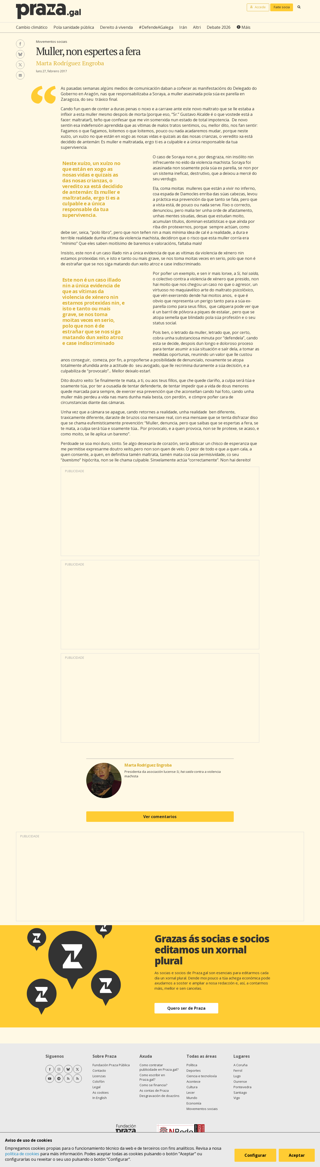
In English (99, 1097)
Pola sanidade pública (74, 27)
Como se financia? (153, 1085)
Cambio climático (32, 27)
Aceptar (297, 1155)
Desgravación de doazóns (160, 1095)
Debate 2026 (218, 27)
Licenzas (99, 1076)
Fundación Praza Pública (111, 1065)
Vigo (237, 1097)
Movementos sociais (51, 41)
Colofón (98, 1081)
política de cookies (22, 1153)
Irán (183, 27)
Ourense (240, 1081)
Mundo (191, 1097)
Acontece (193, 1081)
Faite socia (282, 7)
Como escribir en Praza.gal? (152, 1077)
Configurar (255, 1155)
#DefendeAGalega (156, 27)
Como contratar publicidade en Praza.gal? (159, 1067)
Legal (96, 1087)
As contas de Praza (154, 1090)
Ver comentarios (159, 816)
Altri (197, 27)
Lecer (190, 1092)
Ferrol (238, 1070)
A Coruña (241, 1065)
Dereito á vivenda (116, 27)
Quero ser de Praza (186, 1008)
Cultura (192, 1087)
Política (191, 1065)
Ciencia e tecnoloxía (201, 1076)
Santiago (240, 1092)
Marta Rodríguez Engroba (70, 63)
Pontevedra (243, 1087)
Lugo (237, 1076)
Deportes (193, 1070)
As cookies (100, 1092)
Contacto (99, 1070)
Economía (193, 1103)
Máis (246, 27)
